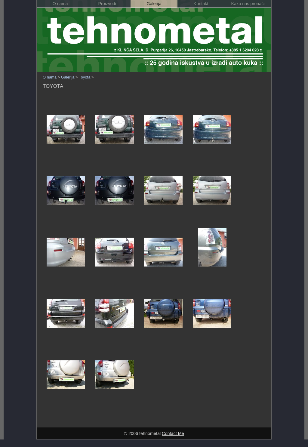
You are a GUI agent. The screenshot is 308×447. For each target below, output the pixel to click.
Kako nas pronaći (247, 3)
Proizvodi (107, 3)
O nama (60, 3)
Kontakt (201, 3)
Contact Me (173, 433)
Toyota (84, 77)
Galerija (154, 3)
